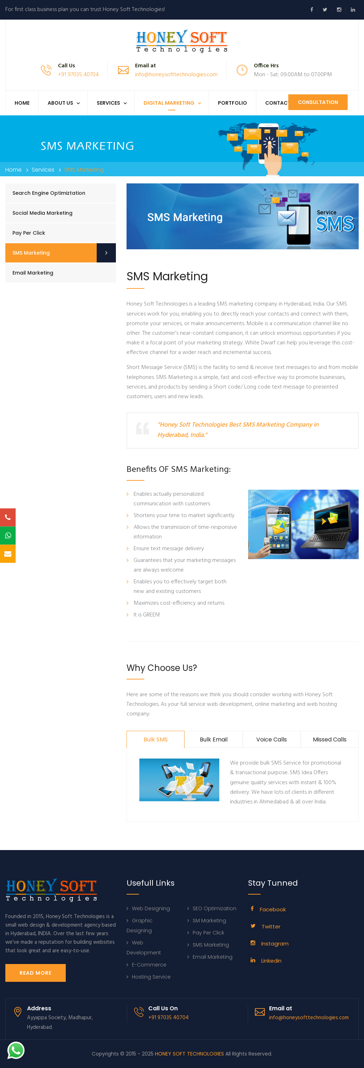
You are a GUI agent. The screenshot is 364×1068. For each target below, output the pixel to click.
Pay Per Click (28, 232)
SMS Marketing (31, 252)
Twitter (271, 926)
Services (108, 102)
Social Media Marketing (42, 213)
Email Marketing (32, 272)
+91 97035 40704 (78, 74)
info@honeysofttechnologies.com (176, 74)
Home (22, 102)
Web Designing (151, 908)
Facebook (273, 909)
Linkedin (271, 960)
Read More (36, 972)
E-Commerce (149, 964)
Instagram (275, 943)
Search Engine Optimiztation (48, 193)
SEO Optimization (214, 908)
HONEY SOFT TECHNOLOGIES (189, 1053)
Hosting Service (151, 976)
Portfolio (232, 102)
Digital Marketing (169, 102)
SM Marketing (209, 920)
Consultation (318, 102)
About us (60, 102)
